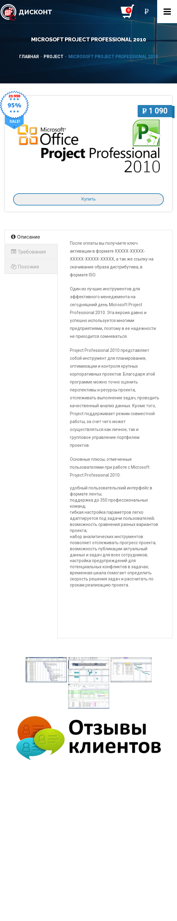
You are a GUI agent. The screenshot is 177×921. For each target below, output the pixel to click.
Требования (28, 252)
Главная (29, 56)
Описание (25, 237)
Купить (88, 199)
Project (53, 56)
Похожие (25, 267)
